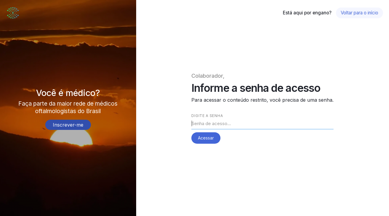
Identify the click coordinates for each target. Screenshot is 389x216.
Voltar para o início (359, 13)
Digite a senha (207, 116)
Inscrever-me (68, 125)
